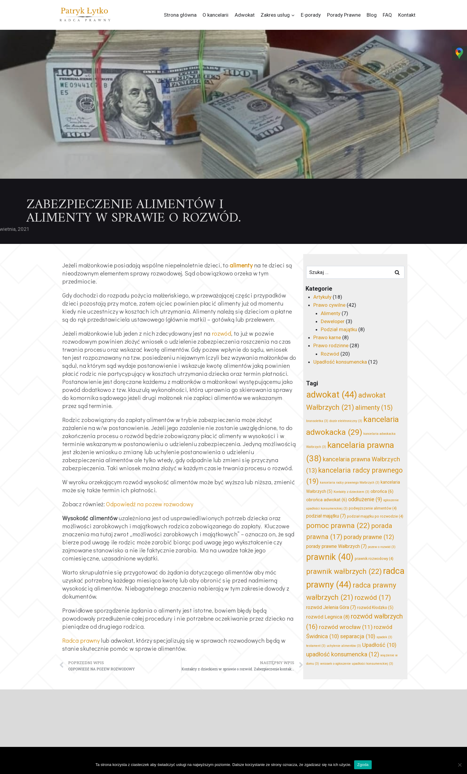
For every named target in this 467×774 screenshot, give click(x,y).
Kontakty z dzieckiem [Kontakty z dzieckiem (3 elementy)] (351, 492)
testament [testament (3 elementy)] (316, 646)
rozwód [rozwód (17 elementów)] (372, 597)
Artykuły (322, 297)
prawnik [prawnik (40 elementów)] (330, 557)
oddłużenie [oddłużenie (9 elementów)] (365, 499)
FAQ (387, 15)
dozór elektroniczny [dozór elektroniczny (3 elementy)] (345, 421)
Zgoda (362, 764)
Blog (372, 15)
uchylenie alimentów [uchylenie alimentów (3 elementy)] (344, 646)
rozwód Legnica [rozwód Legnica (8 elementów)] (328, 617)
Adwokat (245, 15)
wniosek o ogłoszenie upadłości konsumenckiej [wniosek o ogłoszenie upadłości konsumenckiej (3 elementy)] (356, 664)
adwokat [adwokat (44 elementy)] (331, 395)
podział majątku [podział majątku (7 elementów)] (326, 516)
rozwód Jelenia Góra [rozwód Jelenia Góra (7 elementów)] (331, 607)
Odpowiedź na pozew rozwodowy (149, 504)
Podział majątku (339, 329)
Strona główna (180, 15)
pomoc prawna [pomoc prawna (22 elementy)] (338, 525)
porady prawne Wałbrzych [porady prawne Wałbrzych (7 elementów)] (336, 546)
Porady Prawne (344, 15)
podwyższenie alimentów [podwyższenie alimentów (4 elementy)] (373, 508)
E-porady (311, 15)
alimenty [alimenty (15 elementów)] (374, 407)
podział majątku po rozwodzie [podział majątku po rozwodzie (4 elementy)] (375, 516)
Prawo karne (327, 337)
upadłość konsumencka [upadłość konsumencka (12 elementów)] (342, 654)
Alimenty (330, 313)
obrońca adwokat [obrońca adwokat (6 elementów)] (326, 499)
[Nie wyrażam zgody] (460, 765)
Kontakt (406, 15)
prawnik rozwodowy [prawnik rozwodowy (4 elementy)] (374, 558)
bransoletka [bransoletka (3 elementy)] (317, 421)
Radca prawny (81, 640)
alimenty (241, 265)
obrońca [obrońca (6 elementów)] (382, 491)
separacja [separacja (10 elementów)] (357, 636)
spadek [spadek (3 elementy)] (384, 637)
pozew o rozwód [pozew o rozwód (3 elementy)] (382, 547)
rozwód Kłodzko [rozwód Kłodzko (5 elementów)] (375, 607)
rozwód (221, 333)
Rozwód (330, 354)
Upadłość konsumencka (340, 362)
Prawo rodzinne (330, 345)
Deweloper (333, 321)
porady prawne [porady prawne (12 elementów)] (369, 537)
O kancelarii (215, 15)
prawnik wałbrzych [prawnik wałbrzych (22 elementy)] (344, 571)
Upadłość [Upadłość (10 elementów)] (379, 645)
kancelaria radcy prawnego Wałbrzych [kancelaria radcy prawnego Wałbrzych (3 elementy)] (349, 483)
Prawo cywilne (329, 305)
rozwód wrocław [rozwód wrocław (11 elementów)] (346, 627)
